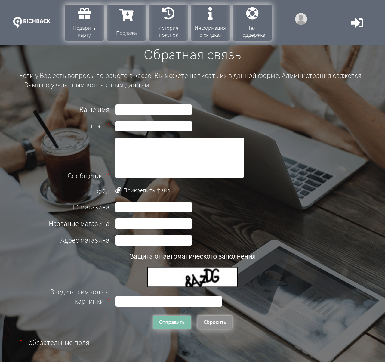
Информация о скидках (210, 22)
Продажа (126, 23)
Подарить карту (84, 22)
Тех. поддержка (252, 22)
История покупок (168, 22)
